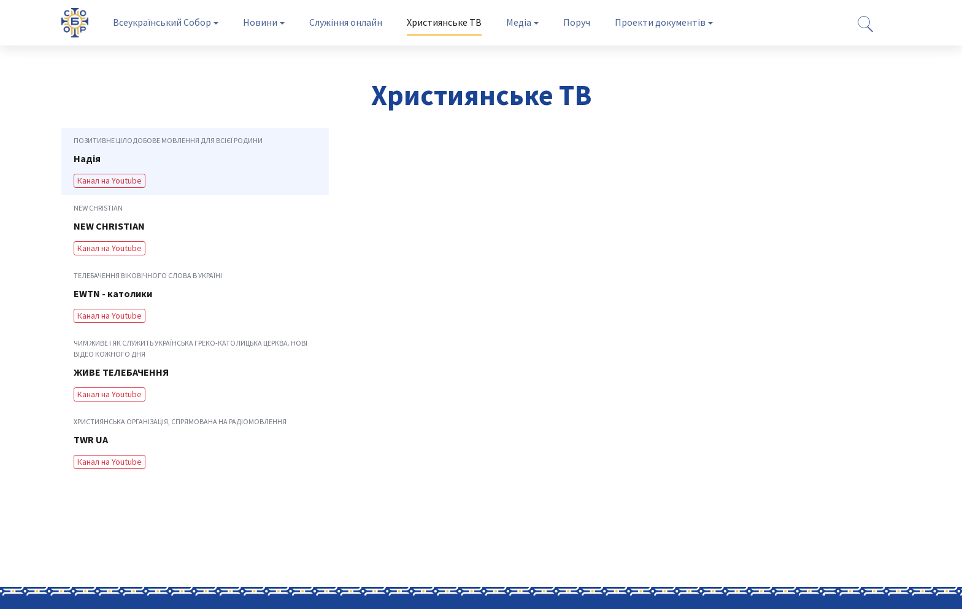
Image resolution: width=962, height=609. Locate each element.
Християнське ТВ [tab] (444, 22)
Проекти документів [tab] (660, 22)
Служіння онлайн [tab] (345, 22)
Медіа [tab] (518, 22)
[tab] (195, 161)
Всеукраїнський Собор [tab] (162, 22)
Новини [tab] (260, 22)
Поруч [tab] (576, 22)
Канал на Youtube (109, 180)
